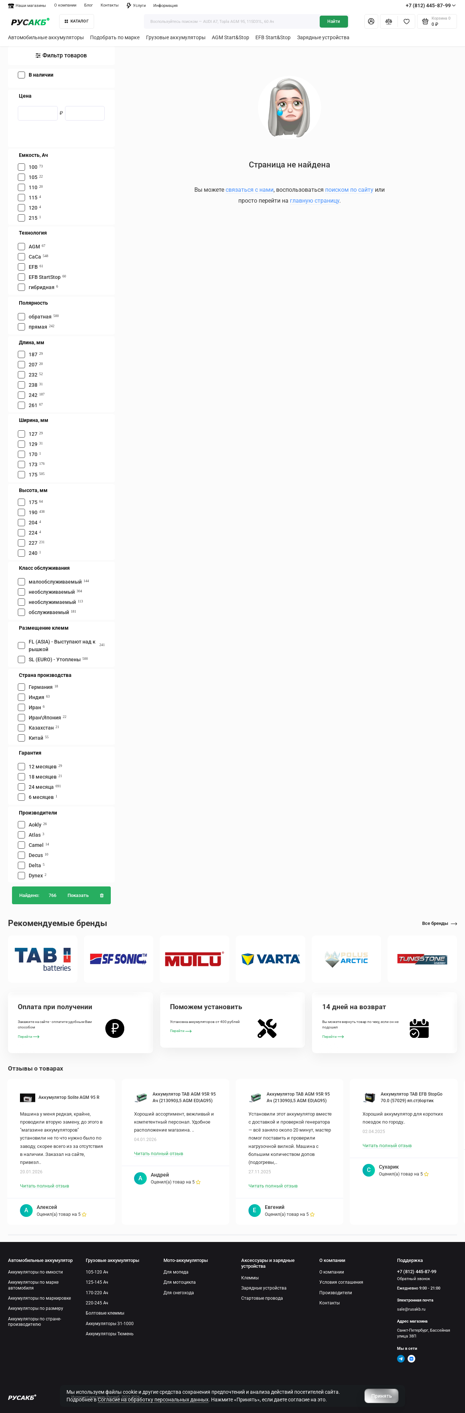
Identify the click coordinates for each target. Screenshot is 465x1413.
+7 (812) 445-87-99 (431, 5)
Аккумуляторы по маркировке (39, 1298)
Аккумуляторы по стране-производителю (34, 1321)
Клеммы (250, 1277)
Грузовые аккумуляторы (176, 37)
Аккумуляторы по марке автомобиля (33, 1285)
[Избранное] (406, 21)
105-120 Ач (97, 1272)
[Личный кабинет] (371, 21)
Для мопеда (176, 1272)
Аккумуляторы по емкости (35, 1272)
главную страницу (314, 200)
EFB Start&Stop (273, 37)
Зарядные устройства (323, 37)
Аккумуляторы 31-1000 (110, 1323)
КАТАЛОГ (77, 21)
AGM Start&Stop (230, 37)
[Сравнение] (388, 21)
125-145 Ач (97, 1282)
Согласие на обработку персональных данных (153, 1399)
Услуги (136, 5)
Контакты (110, 5)
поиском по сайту (349, 189)
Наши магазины (27, 6)
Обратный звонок (413, 1278)
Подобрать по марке (115, 37)
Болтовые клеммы (105, 1313)
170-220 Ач (97, 1292)
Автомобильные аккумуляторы (46, 37)
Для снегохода (178, 1292)
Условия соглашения (341, 1282)
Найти (333, 21)
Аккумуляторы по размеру (35, 1308)
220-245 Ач (97, 1303)
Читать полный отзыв (44, 1186)
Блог (88, 5)
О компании (65, 5)
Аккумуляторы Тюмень (110, 1333)
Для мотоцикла (179, 1282)
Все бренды (439, 923)
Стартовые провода (262, 1298)
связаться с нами (250, 189)
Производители (335, 1292)
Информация (165, 5)
